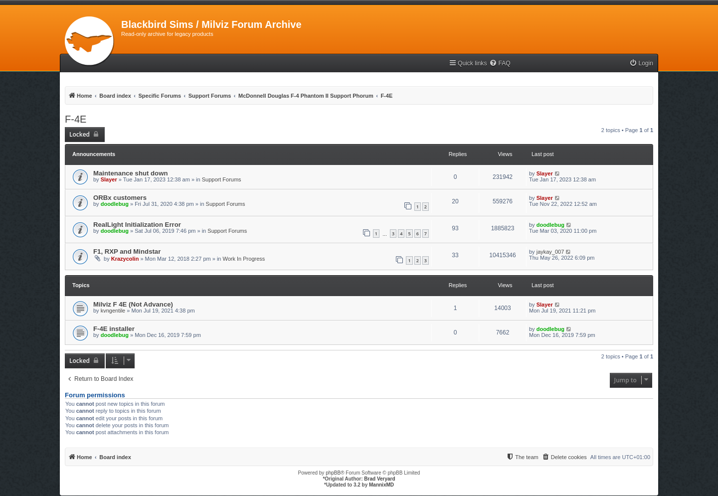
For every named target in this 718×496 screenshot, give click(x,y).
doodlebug (115, 204)
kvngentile (113, 311)
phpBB (333, 473)
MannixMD (381, 485)
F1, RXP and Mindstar (127, 251)
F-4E (75, 119)
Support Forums (221, 179)
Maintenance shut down (130, 173)
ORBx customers (120, 197)
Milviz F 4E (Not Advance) (133, 304)
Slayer (109, 179)
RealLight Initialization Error (137, 224)
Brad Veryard (379, 479)
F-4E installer (114, 328)
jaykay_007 (550, 252)
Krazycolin (125, 259)
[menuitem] (499, 63)
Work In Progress (244, 259)
